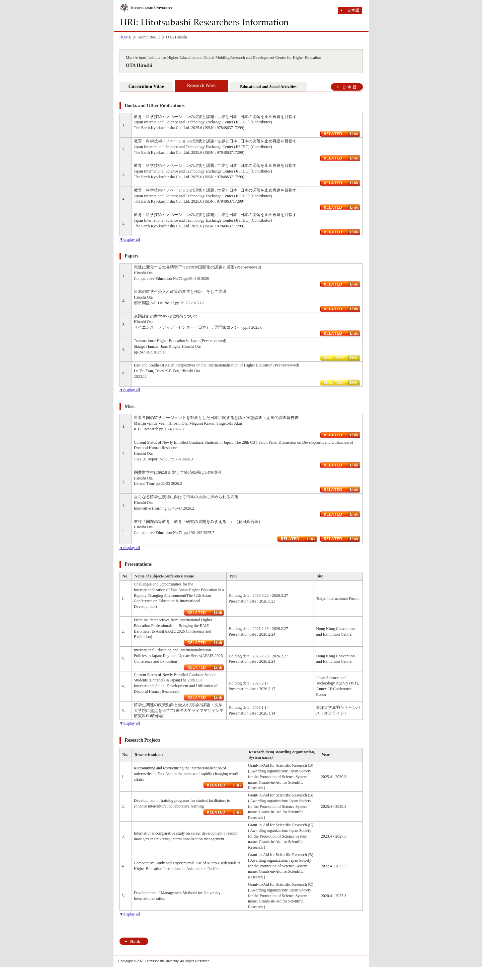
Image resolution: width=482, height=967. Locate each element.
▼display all (129, 239)
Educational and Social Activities (268, 86)
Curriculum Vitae (146, 86)
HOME (125, 37)
